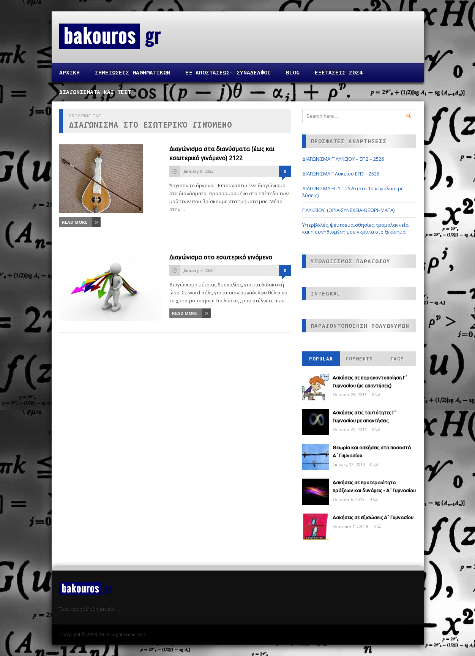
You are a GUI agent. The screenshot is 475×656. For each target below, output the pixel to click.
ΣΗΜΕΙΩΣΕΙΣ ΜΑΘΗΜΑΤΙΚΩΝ (132, 72)
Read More (74, 222)
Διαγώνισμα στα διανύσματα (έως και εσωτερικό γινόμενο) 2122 (221, 153)
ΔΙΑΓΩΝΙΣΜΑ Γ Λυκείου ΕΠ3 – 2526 (340, 173)
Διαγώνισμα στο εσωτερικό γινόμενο (220, 257)
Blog (293, 72)
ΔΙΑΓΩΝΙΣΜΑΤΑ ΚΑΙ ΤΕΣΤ (95, 92)
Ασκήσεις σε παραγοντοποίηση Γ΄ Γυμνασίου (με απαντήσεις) (370, 381)
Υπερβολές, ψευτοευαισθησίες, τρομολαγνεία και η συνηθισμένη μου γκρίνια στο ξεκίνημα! (355, 228)
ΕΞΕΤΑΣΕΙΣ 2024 (339, 72)
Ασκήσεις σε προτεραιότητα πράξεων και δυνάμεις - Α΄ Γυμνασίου (374, 486)
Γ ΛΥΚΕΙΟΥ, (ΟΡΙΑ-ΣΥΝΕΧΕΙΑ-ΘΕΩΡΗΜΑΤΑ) (348, 210)
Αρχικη (69, 72)
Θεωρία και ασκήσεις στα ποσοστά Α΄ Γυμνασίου (372, 451)
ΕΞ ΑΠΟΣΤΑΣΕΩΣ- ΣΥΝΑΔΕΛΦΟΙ (228, 72)
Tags (397, 359)
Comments (359, 359)
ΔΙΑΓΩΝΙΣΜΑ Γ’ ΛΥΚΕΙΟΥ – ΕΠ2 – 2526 (343, 158)
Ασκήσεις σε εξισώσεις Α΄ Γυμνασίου (373, 517)
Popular (321, 359)
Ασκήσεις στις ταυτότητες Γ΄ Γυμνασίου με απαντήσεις (364, 416)
